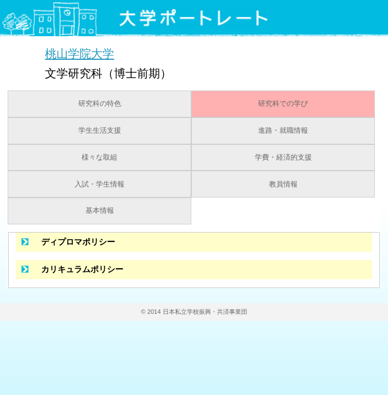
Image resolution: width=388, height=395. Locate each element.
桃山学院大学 (79, 53)
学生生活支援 (99, 130)
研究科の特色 (99, 104)
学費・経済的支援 (283, 157)
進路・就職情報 (283, 130)
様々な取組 (99, 157)
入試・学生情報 (99, 184)
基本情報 (99, 211)
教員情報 (283, 184)
